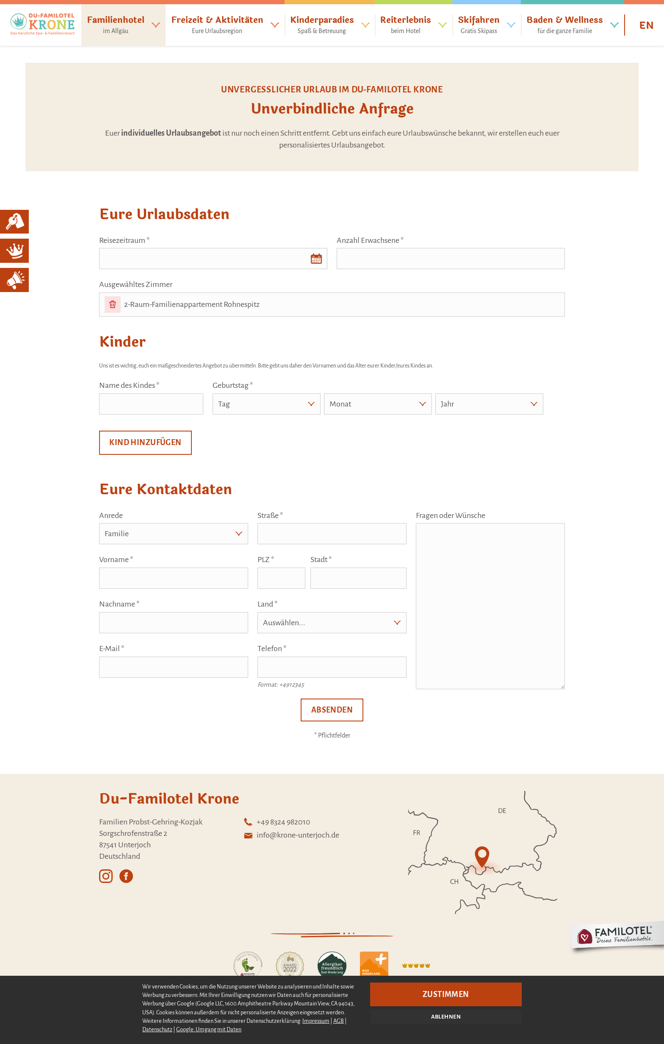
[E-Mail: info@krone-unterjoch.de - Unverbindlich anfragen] (291, 835)
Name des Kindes (127, 385)
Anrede (111, 515)
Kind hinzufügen (145, 442)
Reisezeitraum (122, 240)
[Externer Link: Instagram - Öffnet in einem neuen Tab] (106, 873)
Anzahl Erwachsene (368, 240)
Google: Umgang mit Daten (208, 1029)
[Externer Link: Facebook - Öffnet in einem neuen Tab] (126, 873)
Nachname (117, 604)
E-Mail (109, 648)
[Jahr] (489, 404)
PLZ (263, 559)
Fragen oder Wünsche (450, 515)
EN (646, 26)
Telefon (269, 648)
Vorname (114, 559)
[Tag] (267, 404)
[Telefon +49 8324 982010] (291, 822)
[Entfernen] (113, 304)
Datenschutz (157, 1029)
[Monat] (378, 404)
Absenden (332, 710)
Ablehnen (446, 1016)
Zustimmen (446, 994)
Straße (268, 515)
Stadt (318, 559)
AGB (338, 1021)
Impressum (315, 1021)
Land (265, 604)
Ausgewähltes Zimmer (135, 284)
